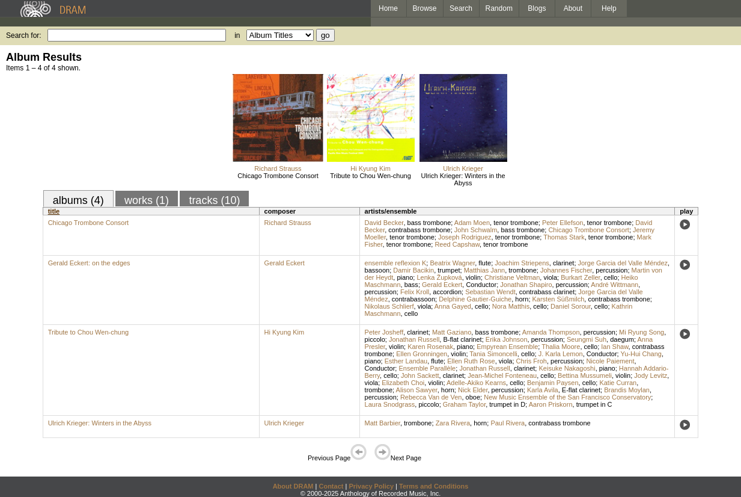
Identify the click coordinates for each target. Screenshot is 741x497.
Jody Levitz (650, 375)
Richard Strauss (277, 168)
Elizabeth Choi (403, 382)
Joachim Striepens (522, 263)
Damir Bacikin (413, 270)
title (54, 211)
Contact (331, 486)
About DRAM (293, 486)
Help (609, 8)
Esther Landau (406, 361)
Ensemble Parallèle (427, 368)
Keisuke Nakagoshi (566, 368)
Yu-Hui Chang (641, 353)
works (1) (146, 200)
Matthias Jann (484, 270)
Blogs (537, 8)
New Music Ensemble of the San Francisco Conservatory (567, 397)
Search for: (23, 35)
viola (550, 277)
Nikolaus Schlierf (389, 306)
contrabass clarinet (547, 291)
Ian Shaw (614, 346)
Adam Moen (472, 222)
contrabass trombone (419, 229)
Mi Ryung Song (641, 332)
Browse (425, 8)
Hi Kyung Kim (370, 168)
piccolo (375, 339)
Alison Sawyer (417, 390)
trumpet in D (507, 404)
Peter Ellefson (562, 222)
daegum (622, 339)
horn (521, 299)
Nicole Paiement (610, 361)
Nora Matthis (510, 306)
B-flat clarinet (462, 339)
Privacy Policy (371, 486)
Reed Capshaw (457, 244)
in (237, 35)
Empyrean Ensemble (507, 346)
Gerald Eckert (284, 263)
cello (611, 277)
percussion (611, 270)
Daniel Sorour (570, 306)
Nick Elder (473, 390)
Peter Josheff (384, 332)
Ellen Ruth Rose (471, 361)
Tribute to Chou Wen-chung (370, 175)
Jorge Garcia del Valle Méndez (623, 263)
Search (461, 8)
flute (484, 263)
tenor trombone (515, 222)
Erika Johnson (507, 339)
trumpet (449, 270)
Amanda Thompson (551, 332)
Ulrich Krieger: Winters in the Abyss (463, 179)
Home (388, 8)
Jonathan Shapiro (526, 284)
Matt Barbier (382, 423)
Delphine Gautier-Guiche (475, 299)
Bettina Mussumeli (585, 375)
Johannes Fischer (566, 270)
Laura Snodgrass (390, 404)
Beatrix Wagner (452, 263)
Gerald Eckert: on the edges (89, 263)
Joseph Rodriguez (465, 237)
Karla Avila (542, 390)
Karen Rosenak (430, 346)
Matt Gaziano (451, 332)
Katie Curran (617, 382)
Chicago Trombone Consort (278, 175)
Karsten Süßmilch (558, 299)
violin (473, 277)
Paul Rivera (507, 423)
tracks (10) (214, 200)
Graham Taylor (464, 404)
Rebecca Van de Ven (431, 397)
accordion (447, 291)
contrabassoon (413, 299)
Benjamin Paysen (553, 382)
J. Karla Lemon (560, 353)
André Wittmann (614, 284)
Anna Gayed (453, 306)
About (573, 8)
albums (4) (78, 200)
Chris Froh (531, 361)
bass (411, 284)
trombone (522, 270)
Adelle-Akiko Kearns (476, 382)
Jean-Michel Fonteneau (502, 375)
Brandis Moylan (627, 390)
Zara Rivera (453, 423)
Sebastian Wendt (490, 291)
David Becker (384, 222)
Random (499, 8)
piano (405, 277)
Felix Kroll (414, 291)
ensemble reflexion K (396, 263)
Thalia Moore (560, 346)
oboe (473, 397)
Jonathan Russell (414, 339)
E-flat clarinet (581, 390)
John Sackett (420, 375)
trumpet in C (594, 404)
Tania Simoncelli (493, 353)
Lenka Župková (439, 277)
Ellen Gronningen (421, 353)
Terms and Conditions (433, 486)
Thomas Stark (563, 237)
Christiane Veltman (512, 277)
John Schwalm (476, 229)
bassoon (377, 270)
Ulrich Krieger (463, 168)
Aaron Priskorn (551, 404)
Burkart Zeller (580, 277)
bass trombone (429, 222)
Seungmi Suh (586, 339)
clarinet (563, 263)
